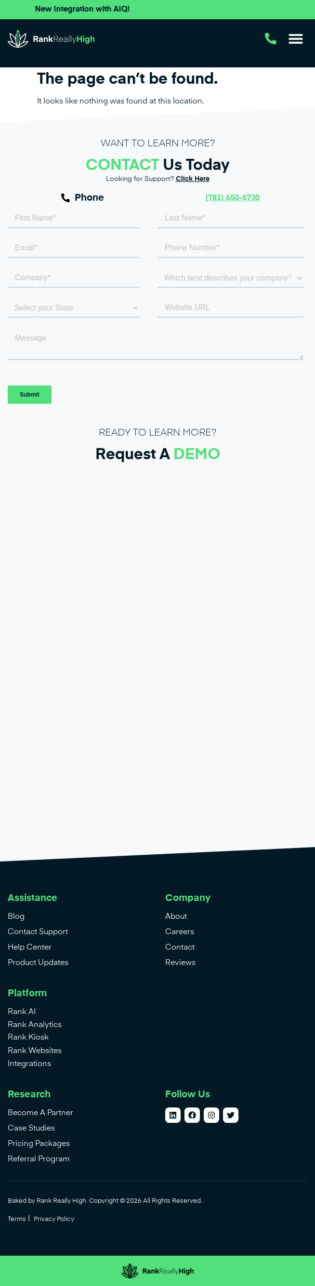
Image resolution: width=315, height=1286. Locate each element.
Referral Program (39, 1159)
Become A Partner (40, 1113)
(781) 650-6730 (232, 198)
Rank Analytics (35, 1025)
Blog (16, 917)
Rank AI (22, 1012)
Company (187, 898)
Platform (27, 993)
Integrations (29, 1064)
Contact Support (38, 932)
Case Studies (31, 1128)
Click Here (193, 179)
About (176, 917)
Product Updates (38, 963)
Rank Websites (35, 1051)
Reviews (180, 963)
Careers (179, 932)
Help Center (30, 948)
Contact (180, 948)
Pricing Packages (39, 1144)
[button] (295, 38)
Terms (17, 1219)
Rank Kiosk (28, 1038)
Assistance (32, 898)
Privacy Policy (54, 1219)
